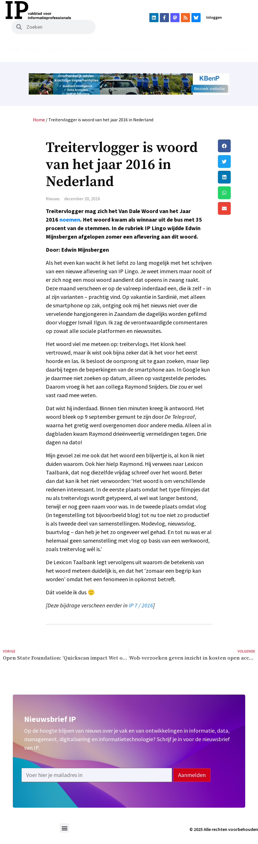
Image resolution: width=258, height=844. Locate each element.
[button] (236, 145)
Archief (79, 48)
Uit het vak (128, 48)
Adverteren (237, 48)
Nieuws (32, 48)
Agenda (182, 48)
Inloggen (214, 17)
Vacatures (157, 48)
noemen (69, 219)
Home (14, 48)
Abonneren (207, 48)
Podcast (101, 48)
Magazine (55, 48)
